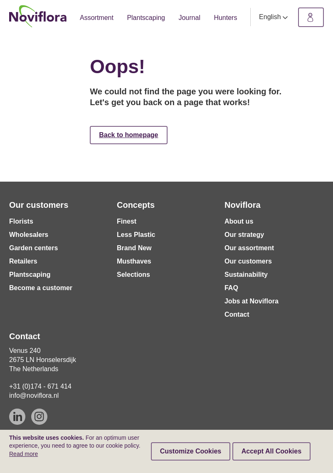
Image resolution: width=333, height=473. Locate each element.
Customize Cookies (191, 451)
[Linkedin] (17, 417)
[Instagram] (39, 417)
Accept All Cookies (271, 451)
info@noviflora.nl (34, 395)
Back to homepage (128, 134)
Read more (23, 454)
